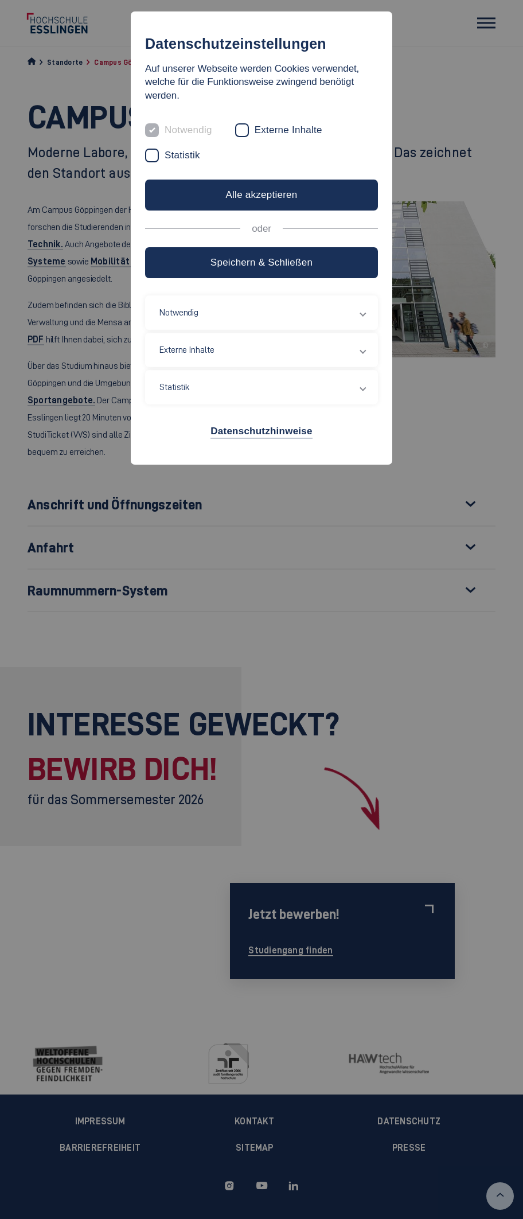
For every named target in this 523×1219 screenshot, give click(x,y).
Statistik (182, 155)
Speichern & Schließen (261, 262)
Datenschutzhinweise (261, 431)
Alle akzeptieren (261, 194)
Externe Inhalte (288, 129)
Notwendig (188, 129)
